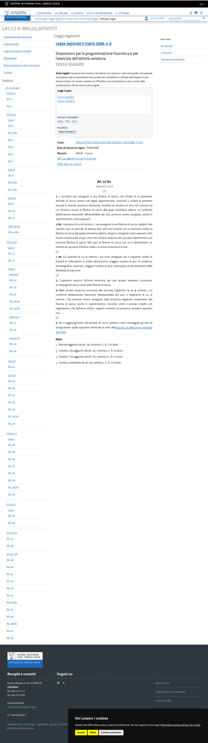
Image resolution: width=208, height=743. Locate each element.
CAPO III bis (14, 226)
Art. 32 (11, 473)
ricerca (69, 18)
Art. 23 (11, 388)
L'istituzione (43, 13)
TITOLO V (11, 504)
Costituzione (166, 52)
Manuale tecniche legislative (173, 59)
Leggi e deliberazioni (99, 13)
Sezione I (14, 274)
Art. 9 (11, 203)
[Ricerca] (183, 18)
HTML (60, 121)
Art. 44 (10, 595)
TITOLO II (11, 114)
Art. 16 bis (15, 301)
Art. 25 (11, 402)
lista (77, 18)
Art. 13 (11, 260)
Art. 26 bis (13, 416)
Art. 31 (11, 466)
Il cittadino (123, 13)
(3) (57, 275)
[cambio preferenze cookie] (21, 728)
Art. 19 (13, 343)
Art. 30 (11, 458)
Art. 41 (10, 573)
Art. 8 (11, 175)
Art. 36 (11, 522)
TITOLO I (10, 93)
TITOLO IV (11, 433)
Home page (41, 18)
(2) (57, 251)
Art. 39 (10, 559)
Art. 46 (10, 616)
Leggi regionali (11, 44)
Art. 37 (10, 538)
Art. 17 (13, 322)
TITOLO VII (12, 554)
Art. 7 (11, 161)
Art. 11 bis (13, 232)
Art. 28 (11, 444)
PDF (67, 121)
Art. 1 (9, 98)
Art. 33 (11, 480)
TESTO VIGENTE (65, 97)
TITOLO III (11, 242)
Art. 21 (11, 366)
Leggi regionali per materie (17, 51)
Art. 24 (11, 395)
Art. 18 (13, 329)
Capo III (11, 198)
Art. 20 (13, 350)
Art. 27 (11, 423)
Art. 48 (10, 637)
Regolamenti (10, 58)
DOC (74, 121)
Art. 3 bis (12, 132)
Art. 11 (11, 217)
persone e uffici (155, 18)
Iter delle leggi (167, 46)
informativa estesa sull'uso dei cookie (180, 725)
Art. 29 (11, 451)
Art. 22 (11, 380)
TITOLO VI (11, 533)
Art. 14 (13, 280)
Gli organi (61, 13)
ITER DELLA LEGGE (69, 164)
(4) (57, 317)
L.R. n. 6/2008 (12, 88)
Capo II (11, 169)
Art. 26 (11, 409)
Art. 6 (11, 154)
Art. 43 (10, 588)
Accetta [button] (81, 732)
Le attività (77, 13)
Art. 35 (11, 515)
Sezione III (14, 338)
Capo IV (12, 375)
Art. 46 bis (12, 623)
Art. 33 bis (13, 487)
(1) (104, 191)
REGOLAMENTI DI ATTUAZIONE (76, 158)
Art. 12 (11, 253)
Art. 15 (13, 287)
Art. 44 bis (12, 602)
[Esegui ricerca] (203, 18)
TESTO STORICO (66, 101)
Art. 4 (11, 139)
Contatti (8, 72)
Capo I (11, 120)
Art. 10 (11, 210)
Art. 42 (10, 581)
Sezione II (14, 317)
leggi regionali (56, 18)
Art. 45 (10, 609)
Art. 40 (10, 566)
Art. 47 (10, 630)
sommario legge (89, 18)
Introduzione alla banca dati (18, 37)
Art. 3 (11, 125)
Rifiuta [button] (93, 732)
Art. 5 (11, 146)
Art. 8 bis (12, 182)
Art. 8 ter (12, 189)
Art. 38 (10, 545)
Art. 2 (9, 106)
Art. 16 (13, 294)
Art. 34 (11, 494)
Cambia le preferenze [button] (111, 732)
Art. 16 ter (15, 308)
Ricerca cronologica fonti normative (22, 65)
